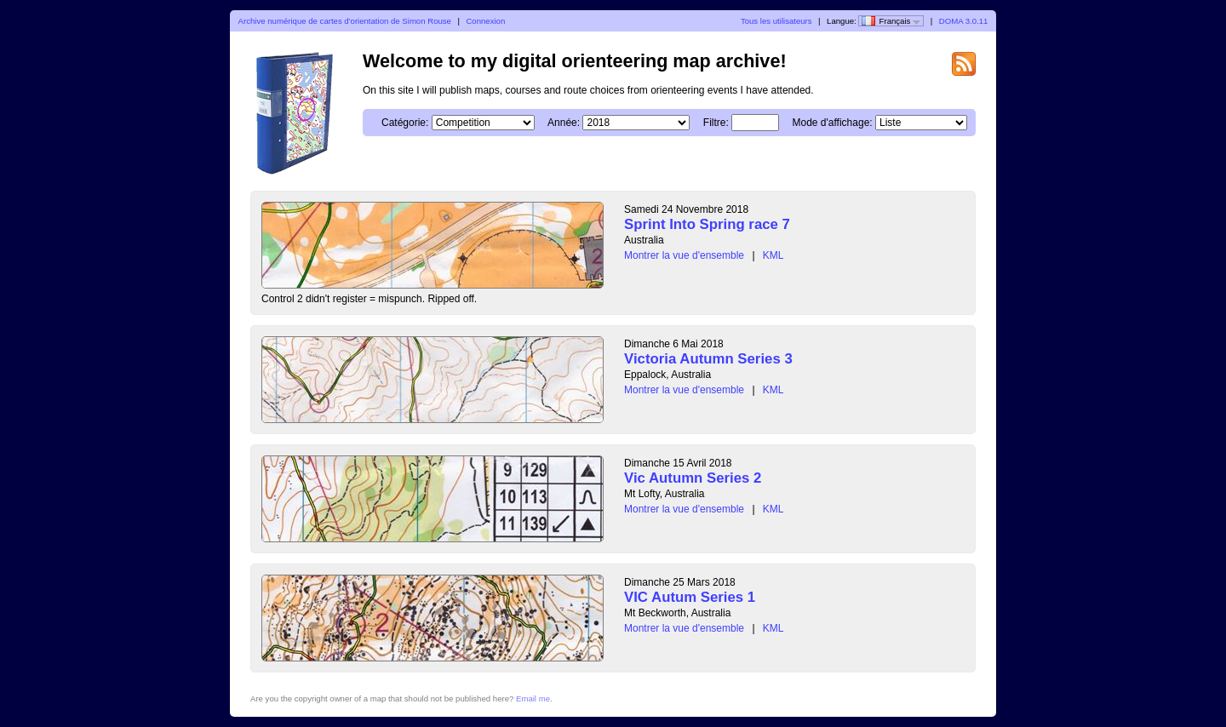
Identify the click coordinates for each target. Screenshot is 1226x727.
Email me (533, 698)
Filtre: (716, 123)
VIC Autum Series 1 (689, 597)
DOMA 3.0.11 (963, 21)
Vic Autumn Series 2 (692, 478)
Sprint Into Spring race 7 (707, 224)
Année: (563, 123)
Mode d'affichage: (833, 123)
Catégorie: (404, 123)
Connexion (485, 21)
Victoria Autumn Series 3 (708, 359)
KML (773, 255)
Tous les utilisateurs (776, 21)
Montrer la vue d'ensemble (684, 255)
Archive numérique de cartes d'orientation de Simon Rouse (344, 21)
